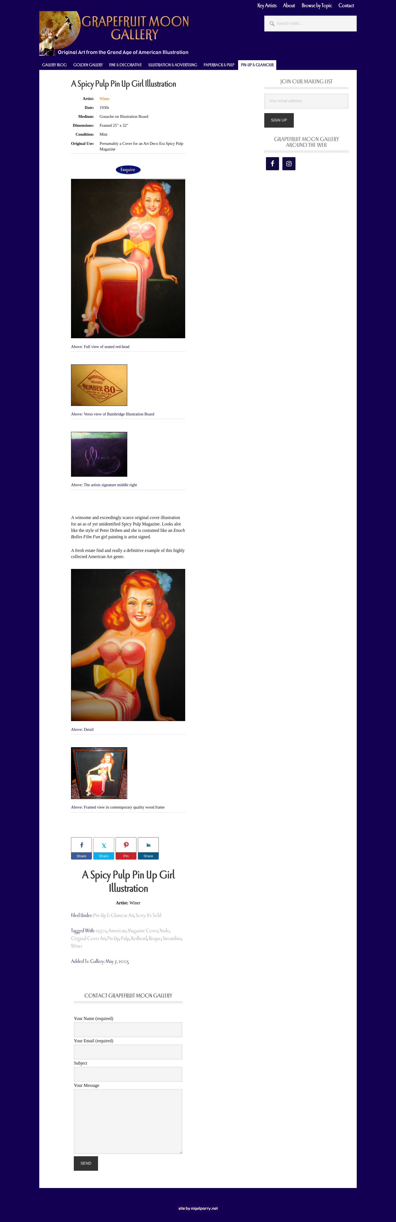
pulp (125, 938)
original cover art (88, 938)
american (117, 930)
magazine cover (143, 930)
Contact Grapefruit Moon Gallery (128, 996)
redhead (139, 938)
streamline (172, 938)
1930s (101, 930)
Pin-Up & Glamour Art (113, 915)
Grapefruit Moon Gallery (114, 33)
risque (155, 938)
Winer (104, 98)
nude (164, 930)
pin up (113, 938)
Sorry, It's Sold (148, 915)
